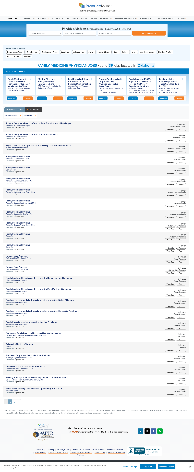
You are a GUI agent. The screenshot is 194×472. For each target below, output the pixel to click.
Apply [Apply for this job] (28, 98)
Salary (124, 52)
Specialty (65, 52)
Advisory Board (63, 450)
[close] (13, 115)
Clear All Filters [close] (33, 109)
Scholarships (57, 18)
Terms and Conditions (116, 452)
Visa (133, 52)
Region (27, 56)
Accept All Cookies (166, 468)
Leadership (50, 450)
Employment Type (49, 52)
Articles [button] (181, 18)
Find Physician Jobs (149, 33)
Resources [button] (42, 18)
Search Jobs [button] (13, 18)
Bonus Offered (13, 56)
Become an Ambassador (77, 18)
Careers (86, 450)
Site (115, 52)
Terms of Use (100, 452)
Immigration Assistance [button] (125, 18)
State (90, 52)
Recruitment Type (14, 52)
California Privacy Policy (58, 452)
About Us (39, 450)
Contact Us (76, 450)
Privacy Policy (40, 452)
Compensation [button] (146, 18)
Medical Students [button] (165, 18)
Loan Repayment (147, 52)
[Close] (190, 468)
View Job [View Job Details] (11, 98)
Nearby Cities (103, 52)
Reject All (148, 468)
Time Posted (32, 52)
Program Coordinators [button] (101, 18)
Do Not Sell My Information (81, 452)
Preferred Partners (115, 450)
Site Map (80, 455)
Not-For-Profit (164, 52)
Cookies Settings (130, 468)
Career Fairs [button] (28, 18)
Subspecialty (78, 52)
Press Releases (98, 450)
